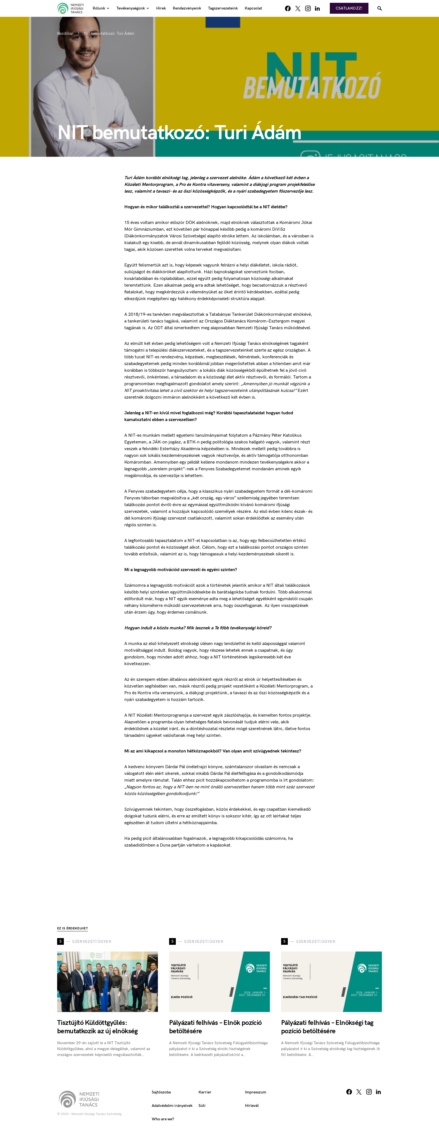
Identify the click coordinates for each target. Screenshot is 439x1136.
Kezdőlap (65, 33)
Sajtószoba (161, 1092)
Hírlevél (252, 1105)
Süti (202, 1105)
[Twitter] (298, 8)
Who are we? (163, 1119)
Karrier (205, 1092)
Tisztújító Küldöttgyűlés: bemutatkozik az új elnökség (97, 1027)
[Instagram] (308, 8)
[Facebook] (288, 8)
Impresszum (255, 1092)
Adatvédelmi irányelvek (172, 1105)
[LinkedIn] (317, 8)
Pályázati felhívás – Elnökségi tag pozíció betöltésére (327, 1027)
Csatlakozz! (349, 8)
